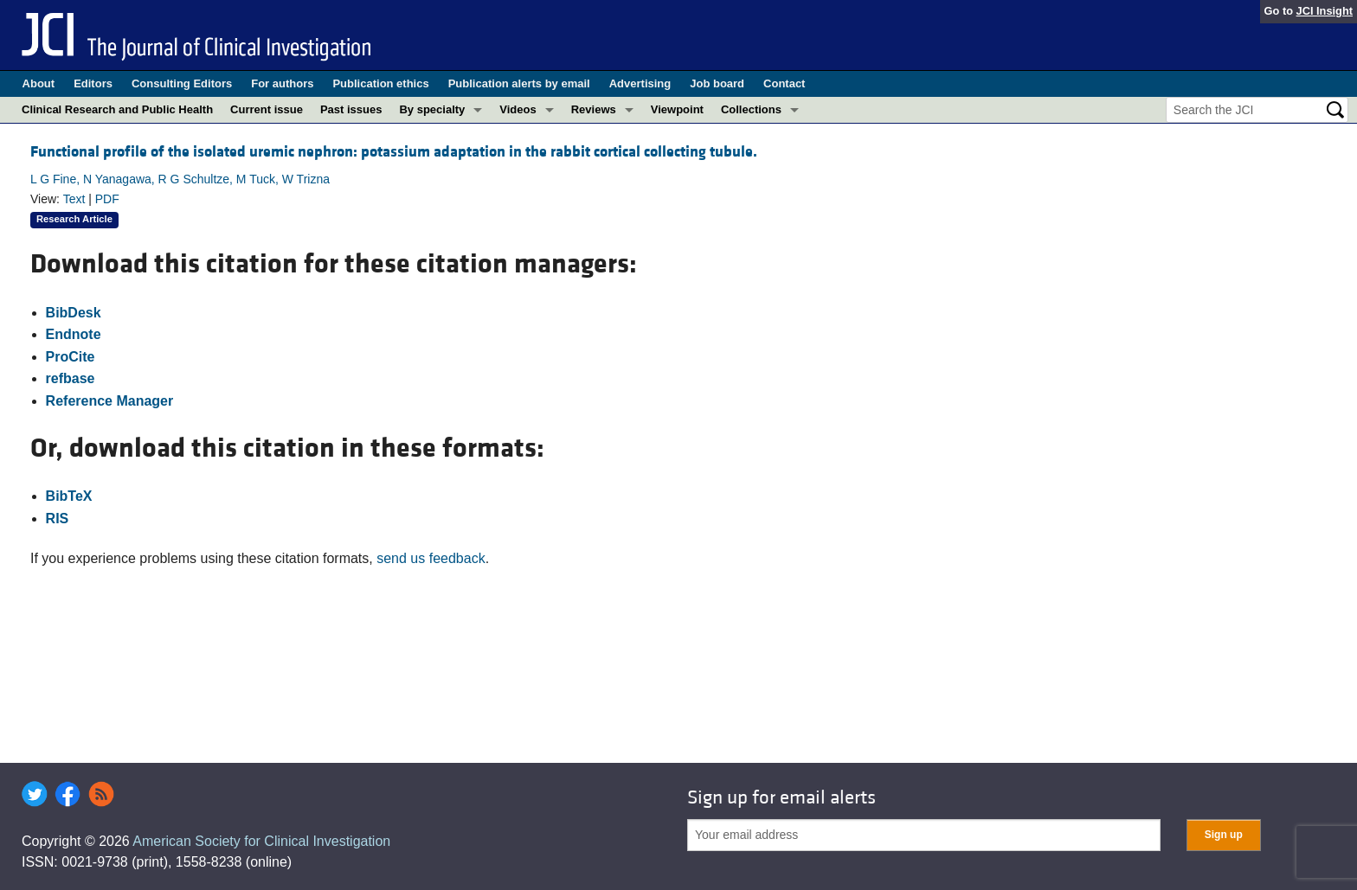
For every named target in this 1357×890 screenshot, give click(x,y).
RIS (57, 518)
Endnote (73, 334)
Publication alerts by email (519, 83)
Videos (517, 109)
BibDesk (73, 312)
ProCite (70, 356)
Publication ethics (380, 83)
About (39, 83)
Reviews (593, 109)
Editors (93, 83)
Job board (717, 83)
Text (74, 199)
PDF (107, 199)
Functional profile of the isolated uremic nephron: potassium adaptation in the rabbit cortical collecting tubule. (393, 152)
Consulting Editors (182, 83)
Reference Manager (110, 401)
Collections (751, 109)
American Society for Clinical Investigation (261, 841)
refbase (70, 378)
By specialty (432, 109)
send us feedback (430, 558)
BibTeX (69, 496)
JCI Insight (1324, 10)
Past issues (351, 109)
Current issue (266, 109)
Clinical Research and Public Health (117, 109)
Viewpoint (677, 109)
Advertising (640, 83)
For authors (282, 83)
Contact (784, 83)
